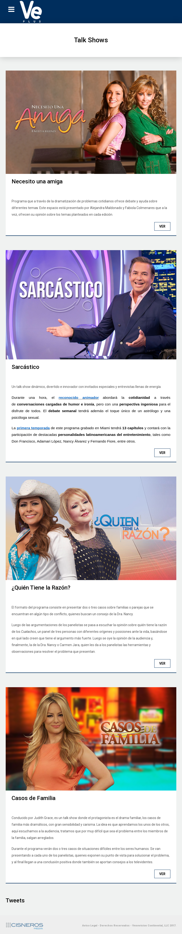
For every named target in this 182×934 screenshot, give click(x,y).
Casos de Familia (33, 798)
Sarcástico (25, 367)
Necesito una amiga (37, 181)
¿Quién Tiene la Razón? (41, 587)
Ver (162, 226)
